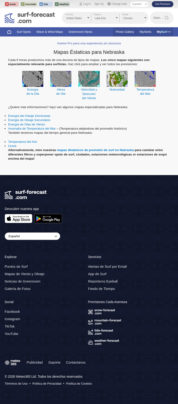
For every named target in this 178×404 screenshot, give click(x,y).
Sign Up (99, 4)
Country (69, 14)
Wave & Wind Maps (49, 31)
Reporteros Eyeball (103, 281)
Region (97, 14)
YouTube (11, 334)
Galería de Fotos (18, 289)
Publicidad (35, 362)
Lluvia (12, 146)
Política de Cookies (79, 383)
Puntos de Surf (16, 266)
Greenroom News (80, 31)
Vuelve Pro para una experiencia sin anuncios (89, 43)
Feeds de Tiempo (101, 289)
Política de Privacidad (46, 383)
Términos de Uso (16, 383)
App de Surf (97, 274)
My (164, 32)
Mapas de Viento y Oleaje (24, 274)
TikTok (10, 326)
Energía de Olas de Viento (26, 124)
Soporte (54, 362)
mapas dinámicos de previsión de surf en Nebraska (95, 150)
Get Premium (162, 4)
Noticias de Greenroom (22, 281)
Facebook (12, 311)
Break (125, 14)
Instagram (12, 319)
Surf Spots (24, 31)
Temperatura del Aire (22, 141)
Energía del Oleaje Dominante (29, 116)
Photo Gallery (125, 31)
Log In (87, 4)
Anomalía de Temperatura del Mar (32, 128)
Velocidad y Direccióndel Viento (89, 94)
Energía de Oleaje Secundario (29, 120)
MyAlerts (145, 31)
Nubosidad (117, 89)
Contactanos (76, 362)
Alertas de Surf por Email (107, 266)
